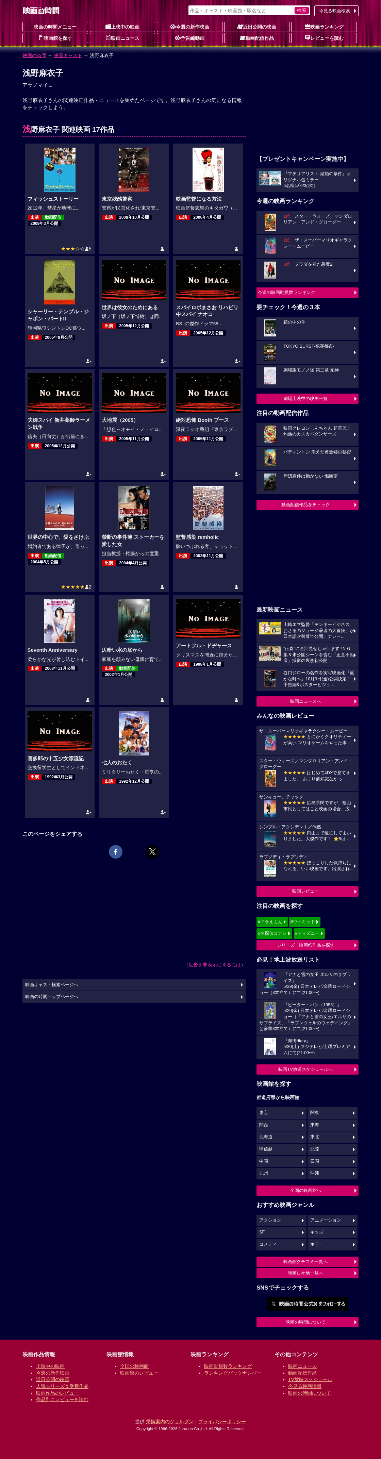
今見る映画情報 (304, 1386)
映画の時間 (34, 55)
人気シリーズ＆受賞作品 (62, 1386)
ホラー (317, 1244)
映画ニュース (122, 38)
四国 (314, 1161)
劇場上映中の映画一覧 (305, 398)
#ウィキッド (303, 921)
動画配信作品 (257, 38)
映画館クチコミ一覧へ (305, 1261)
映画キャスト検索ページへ (51, 984)
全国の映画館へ (305, 1190)
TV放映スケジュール (310, 1379)
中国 (263, 1161)
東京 (263, 1112)
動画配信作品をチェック (305, 504)
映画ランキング (324, 26)
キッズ (317, 1232)
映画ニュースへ (305, 701)
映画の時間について (306, 1322)
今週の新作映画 (189, 26)
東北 (314, 1136)
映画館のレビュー (139, 1373)
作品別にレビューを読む (62, 1399)
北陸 (314, 1149)
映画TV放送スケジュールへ (305, 1069)
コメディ (268, 1244)
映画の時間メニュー (55, 27)
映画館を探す (55, 38)
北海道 (265, 1136)
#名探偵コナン (272, 933)
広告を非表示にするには (214, 964)
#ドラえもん (270, 921)
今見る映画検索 (334, 10)
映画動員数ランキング (228, 1366)
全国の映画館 (134, 1366)
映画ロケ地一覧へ (305, 1273)
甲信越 (265, 1149)
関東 (314, 1112)
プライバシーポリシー (222, 1421)
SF (262, 1232)
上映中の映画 (122, 26)
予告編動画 (189, 38)
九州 (263, 1173)
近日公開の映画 (256, 26)
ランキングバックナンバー (232, 1373)
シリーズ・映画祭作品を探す (305, 945)
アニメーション (325, 1220)
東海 (314, 1125)
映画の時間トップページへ (51, 996)
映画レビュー (305, 891)
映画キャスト (68, 55)
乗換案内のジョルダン (170, 1421)
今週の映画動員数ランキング (286, 292)
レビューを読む (324, 38)
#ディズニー (307, 933)
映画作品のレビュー (57, 1393)
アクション (270, 1220)
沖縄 (314, 1173)
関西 (263, 1125)
